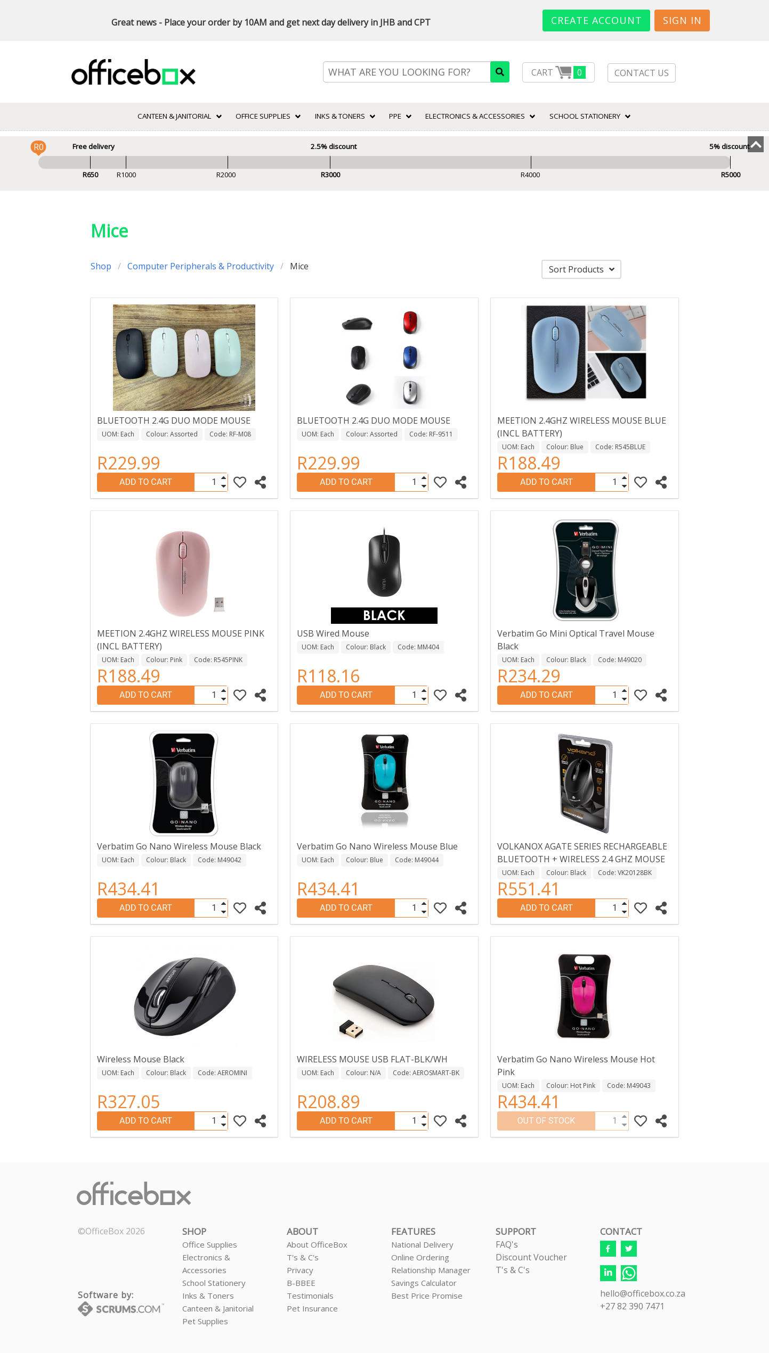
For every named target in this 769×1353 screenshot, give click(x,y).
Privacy (300, 1270)
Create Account (596, 20)
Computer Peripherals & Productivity (200, 266)
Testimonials (310, 1295)
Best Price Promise (427, 1295)
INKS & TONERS (340, 116)
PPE (395, 116)
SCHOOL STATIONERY (584, 116)
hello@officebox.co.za (642, 1293)
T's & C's (303, 1257)
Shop (101, 266)
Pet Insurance (312, 1308)
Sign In (682, 20)
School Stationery (214, 1282)
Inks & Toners (208, 1295)
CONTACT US (641, 73)
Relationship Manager (431, 1270)
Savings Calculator (424, 1282)
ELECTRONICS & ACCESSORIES (475, 116)
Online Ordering (420, 1257)
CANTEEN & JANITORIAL (174, 116)
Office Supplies (263, 116)
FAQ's (507, 1244)
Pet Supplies (205, 1321)
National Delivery (422, 1244)
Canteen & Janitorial (218, 1308)
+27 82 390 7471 (632, 1306)
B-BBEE (301, 1282)
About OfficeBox (317, 1244)
